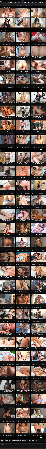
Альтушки (42, 4)
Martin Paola (12, 207)
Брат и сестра (36, 4)
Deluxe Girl (40, 44)
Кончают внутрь (26, 5)
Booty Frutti (42, 321)
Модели (14, 2)
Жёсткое (31, 4)
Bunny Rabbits (43, 207)
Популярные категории (5, 7)
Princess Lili (28, 435)
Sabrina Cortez (12, 421)
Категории (31, 0)
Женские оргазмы (34, 2)
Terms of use (5, 444)
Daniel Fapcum (28, 104)
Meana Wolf (27, 278)
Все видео (27, 0)
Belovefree (42, 104)
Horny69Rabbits (42, 264)
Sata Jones (28, 421)
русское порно (35, 439)
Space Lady (42, 378)
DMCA (1, 444)
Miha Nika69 (24, 264)
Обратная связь (9, 444)
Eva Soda (25, 321)
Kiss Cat (13, 147)
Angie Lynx (28, 164)
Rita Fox (25, 421)
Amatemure (28, 364)
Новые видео (3, 90)
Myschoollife (43, 133)
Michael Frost (28, 264)
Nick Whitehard (12, 307)
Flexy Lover (12, 264)
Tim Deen (43, 193)
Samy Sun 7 (42, 435)
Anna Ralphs (42, 278)
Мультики (36, 0)
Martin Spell (28, 44)
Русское (18, 2)
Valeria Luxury (12, 44)
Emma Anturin (13, 87)
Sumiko (10, 133)
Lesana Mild (24, 364)
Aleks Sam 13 (12, 133)
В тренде (2, 150)
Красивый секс (40, 2)
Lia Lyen (10, 104)
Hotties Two (12, 378)
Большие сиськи (19, 5)
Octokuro (25, 44)
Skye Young (25, 307)
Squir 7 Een (12, 250)
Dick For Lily (43, 44)
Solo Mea (43, 87)
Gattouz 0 (27, 221)
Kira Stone (42, 421)
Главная (22, 0)
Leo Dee (28, 307)
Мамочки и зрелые (25, 4)
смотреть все (42, 29)
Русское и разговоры (13, 4)
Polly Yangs (10, 147)
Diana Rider (27, 133)
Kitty (27, 378)
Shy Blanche (42, 307)
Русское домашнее (5, 4)
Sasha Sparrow (27, 87)
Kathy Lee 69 (9, 87)
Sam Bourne (12, 104)
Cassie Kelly (24, 104)
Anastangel (39, 207)
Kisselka (12, 435)
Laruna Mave (40, 133)
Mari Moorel (27, 207)
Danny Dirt (27, 147)
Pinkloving (27, 193)
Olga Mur (41, 193)
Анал (28, 2)
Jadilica (25, 435)
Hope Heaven (42, 250)
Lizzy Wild (43, 147)
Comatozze (42, 164)
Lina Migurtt (27, 250)
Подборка (2, 30)
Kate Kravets (12, 164)
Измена (19, 4)
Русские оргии (23, 2)
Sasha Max (28, 321)
